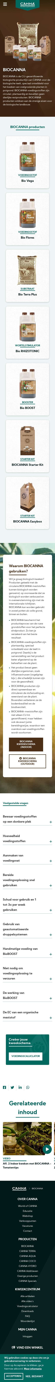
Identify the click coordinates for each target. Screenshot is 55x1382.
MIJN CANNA (27, 1329)
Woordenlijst (28, 1321)
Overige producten (27, 1276)
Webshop (27, 1216)
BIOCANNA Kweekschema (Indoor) (26, 744)
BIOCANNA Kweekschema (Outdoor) (27, 761)
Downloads (27, 1311)
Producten (27, 1239)
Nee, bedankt (34, 1376)
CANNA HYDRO (27, 1266)
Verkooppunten (27, 1221)
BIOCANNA (37, 1189)
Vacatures (27, 1226)
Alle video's (27, 1301)
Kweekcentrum (27, 1289)
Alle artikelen (28, 1296)
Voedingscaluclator (25, 1056)
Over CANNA (28, 1199)
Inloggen (27, 1336)
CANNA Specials (28, 1281)
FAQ (27, 1316)
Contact (27, 1231)
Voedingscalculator (27, 1306)
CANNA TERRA (27, 1251)
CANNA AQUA (28, 1256)
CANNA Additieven (27, 1271)
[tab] (27, 815)
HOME (19, 1189)
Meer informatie (33, 1369)
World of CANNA (27, 1206)
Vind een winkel (30, 1347)
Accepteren (13, 1376)
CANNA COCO (27, 1261)
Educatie (27, 1211)
